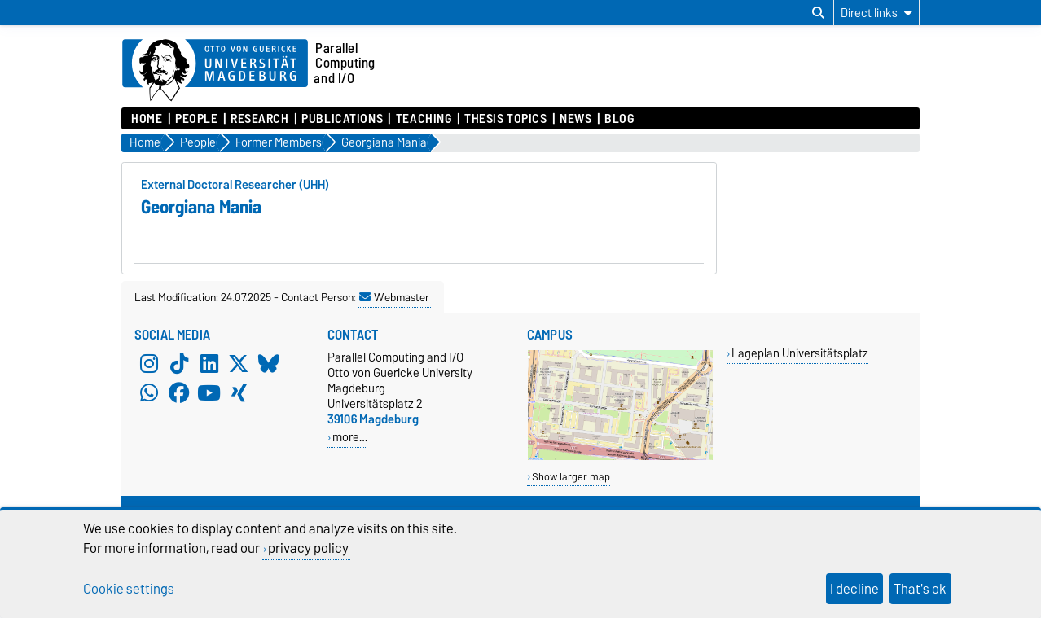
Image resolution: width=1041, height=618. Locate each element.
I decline (854, 588)
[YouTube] (209, 393)
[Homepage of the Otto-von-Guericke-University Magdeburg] (215, 70)
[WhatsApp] (149, 393)
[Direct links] (876, 12)
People (196, 119)
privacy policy (308, 548)
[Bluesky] (268, 364)
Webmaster (394, 297)
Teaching (423, 119)
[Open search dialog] (818, 13)
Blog (619, 119)
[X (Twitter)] (238, 364)
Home (146, 119)
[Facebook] (179, 393)
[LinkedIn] (209, 364)
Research (259, 119)
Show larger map (571, 476)
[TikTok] (179, 364)
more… (349, 437)
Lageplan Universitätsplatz (799, 353)
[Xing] (238, 393)
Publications (342, 119)
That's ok (920, 588)
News (575, 119)
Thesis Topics (505, 119)
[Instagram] (149, 364)
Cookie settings (128, 588)
